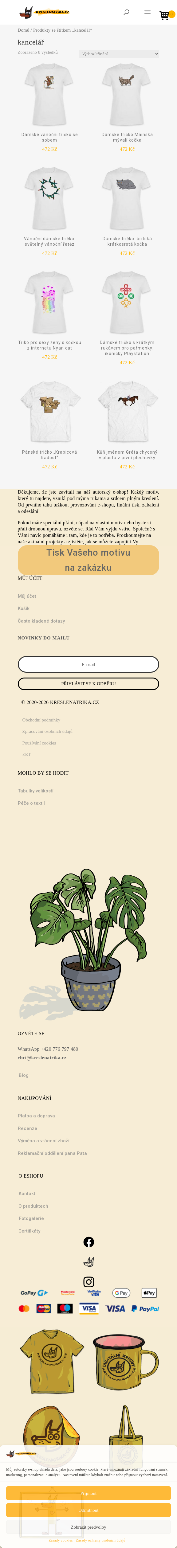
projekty (54, 541)
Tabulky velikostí (35, 791)
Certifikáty (29, 1231)
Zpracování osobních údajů (47, 731)
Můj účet (27, 596)
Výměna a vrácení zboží (43, 1140)
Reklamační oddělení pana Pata (52, 1153)
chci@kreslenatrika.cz (42, 1057)
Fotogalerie (31, 1218)
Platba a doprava (36, 1116)
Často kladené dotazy (41, 621)
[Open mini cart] (166, 16)
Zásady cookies (61, 1540)
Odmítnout (88, 1510)
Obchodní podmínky (41, 719)
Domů (24, 30)
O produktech (33, 1206)
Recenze (27, 1128)
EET (26, 754)
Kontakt (27, 1193)
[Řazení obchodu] (119, 54)
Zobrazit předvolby (88, 1527)
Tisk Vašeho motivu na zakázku (88, 560)
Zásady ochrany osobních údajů (100, 1540)
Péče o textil (31, 803)
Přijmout (89, 1493)
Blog (24, 1075)
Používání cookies (39, 743)
